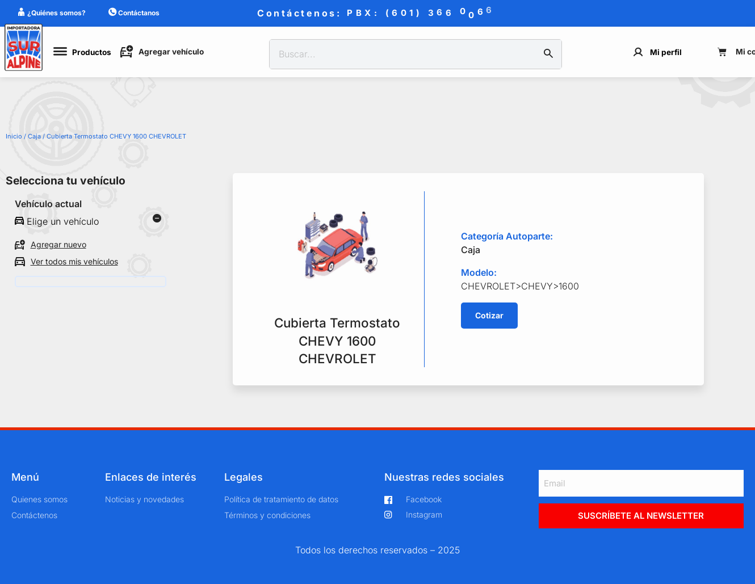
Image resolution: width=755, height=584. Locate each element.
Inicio (14, 136)
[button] (489, 315)
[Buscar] (548, 54)
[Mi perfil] (638, 52)
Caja (34, 136)
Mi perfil (666, 52)
